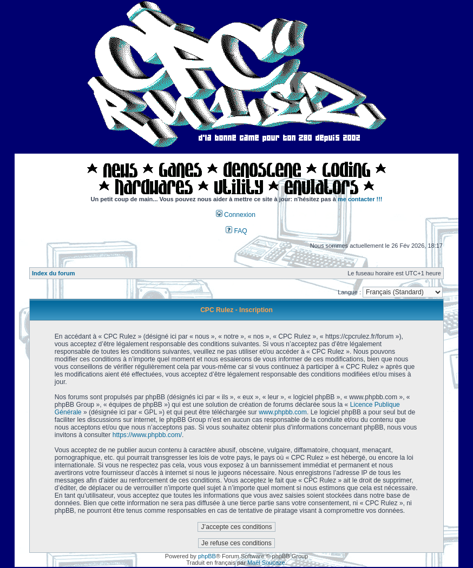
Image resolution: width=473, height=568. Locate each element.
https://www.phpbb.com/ (147, 435)
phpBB (207, 556)
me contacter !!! (360, 199)
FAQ (236, 231)
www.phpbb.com (283, 412)
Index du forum (53, 273)
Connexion (235, 215)
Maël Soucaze (266, 562)
